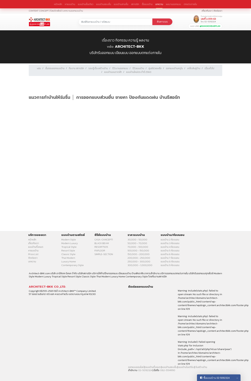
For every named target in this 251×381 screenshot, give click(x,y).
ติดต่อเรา (218, 10)
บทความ (159, 4)
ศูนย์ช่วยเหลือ (155, 68)
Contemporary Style (72, 265)
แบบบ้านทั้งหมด (35, 247)
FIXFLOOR (99, 250)
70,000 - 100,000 (138, 247)
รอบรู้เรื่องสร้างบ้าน (98, 68)
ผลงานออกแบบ (173, 4)
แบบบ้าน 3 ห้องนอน (170, 243)
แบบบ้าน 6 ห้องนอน (170, 254)
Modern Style (68, 239)
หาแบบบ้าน (70, 4)
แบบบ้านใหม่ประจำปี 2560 (138, 72)
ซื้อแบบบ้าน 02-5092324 (216, 377)
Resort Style (68, 250)
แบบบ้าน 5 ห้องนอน (170, 250)
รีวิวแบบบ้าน (138, 68)
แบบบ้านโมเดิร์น (186, 367)
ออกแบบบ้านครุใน (174, 68)
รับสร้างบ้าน (201, 367)
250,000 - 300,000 (139, 261)
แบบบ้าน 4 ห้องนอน (170, 247)
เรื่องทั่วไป (209, 68)
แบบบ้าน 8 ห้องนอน (170, 261)
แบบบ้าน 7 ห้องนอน (170, 258)
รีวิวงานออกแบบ (120, 68)
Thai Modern (68, 258)
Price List (33, 254)
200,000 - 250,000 (139, 258)
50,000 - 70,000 (137, 243)
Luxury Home (68, 261)
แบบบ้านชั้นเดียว (85, 4)
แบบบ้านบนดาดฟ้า (113, 72)
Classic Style (68, 254)
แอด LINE (205, 26)
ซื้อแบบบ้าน (147, 4)
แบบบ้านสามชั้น (121, 4)
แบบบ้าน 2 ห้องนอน (170, 239)
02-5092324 (145, 370)
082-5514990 (167, 370)
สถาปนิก (135, 4)
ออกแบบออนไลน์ (136, 367)
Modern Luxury (69, 243)
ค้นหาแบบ (162, 21)
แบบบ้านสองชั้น (103, 4)
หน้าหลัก (58, 4)
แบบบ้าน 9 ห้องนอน (170, 265)
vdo (110, 46)
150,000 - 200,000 (139, 254)
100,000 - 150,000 (138, 250)
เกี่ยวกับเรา (207, 10)
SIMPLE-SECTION (103, 254)
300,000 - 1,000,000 (140, 265)
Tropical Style (69, 247)
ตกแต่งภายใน (190, 4)
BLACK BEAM (101, 243)
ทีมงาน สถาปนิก (76, 68)
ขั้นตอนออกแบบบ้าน (54, 68)
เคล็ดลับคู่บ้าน (193, 68)
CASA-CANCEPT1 (103, 239)
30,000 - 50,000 (137, 239)
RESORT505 (101, 247)
